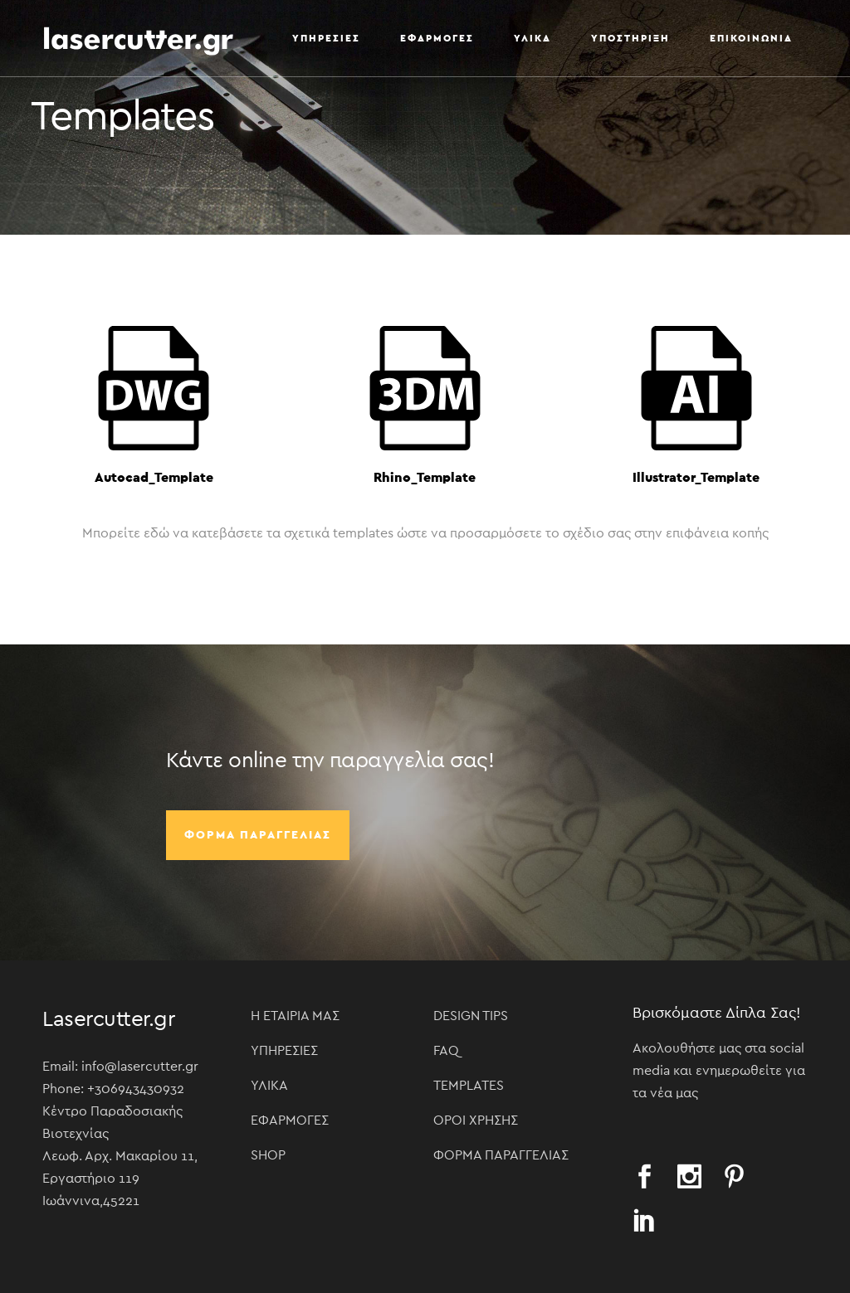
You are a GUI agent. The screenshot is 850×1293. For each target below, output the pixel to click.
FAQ (446, 1050)
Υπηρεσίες (284, 1050)
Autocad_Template (154, 477)
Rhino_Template (425, 477)
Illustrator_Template (696, 477)
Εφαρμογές (290, 1120)
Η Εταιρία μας (295, 1016)
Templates (468, 1085)
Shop (268, 1155)
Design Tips (470, 1016)
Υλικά (269, 1085)
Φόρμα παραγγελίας (257, 835)
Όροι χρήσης (475, 1120)
